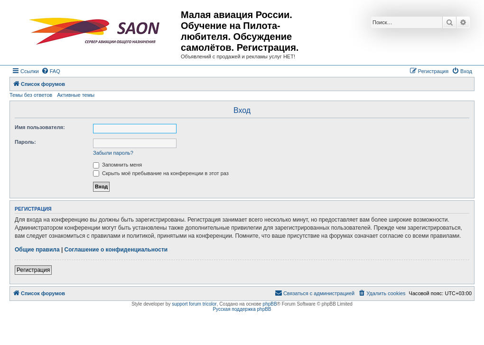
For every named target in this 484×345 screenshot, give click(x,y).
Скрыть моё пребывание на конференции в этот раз (161, 173)
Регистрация (33, 270)
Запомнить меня (117, 165)
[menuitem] (50, 71)
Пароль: (25, 142)
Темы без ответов (30, 95)
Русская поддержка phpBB (242, 309)
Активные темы (75, 95)
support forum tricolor (194, 304)
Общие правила (37, 249)
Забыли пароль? (113, 153)
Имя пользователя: (40, 127)
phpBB (270, 304)
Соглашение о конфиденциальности (116, 249)
